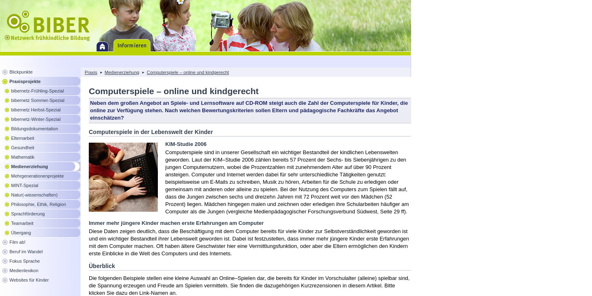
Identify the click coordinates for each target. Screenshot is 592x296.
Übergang (21, 232)
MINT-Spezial (24, 185)
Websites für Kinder (29, 280)
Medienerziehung (29, 166)
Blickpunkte (20, 71)
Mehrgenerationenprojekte (37, 175)
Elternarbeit (22, 138)
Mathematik (23, 157)
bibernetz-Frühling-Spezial (37, 90)
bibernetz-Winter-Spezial (35, 119)
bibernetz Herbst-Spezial (35, 109)
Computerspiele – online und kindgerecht (188, 72)
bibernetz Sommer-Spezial (38, 100)
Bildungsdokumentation (34, 128)
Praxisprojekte (25, 81)
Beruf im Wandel (26, 251)
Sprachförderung (28, 213)
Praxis (91, 72)
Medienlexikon (23, 270)
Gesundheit (22, 147)
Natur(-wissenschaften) (34, 194)
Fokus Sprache (24, 261)
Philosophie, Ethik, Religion (38, 204)
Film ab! (17, 242)
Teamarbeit (22, 223)
